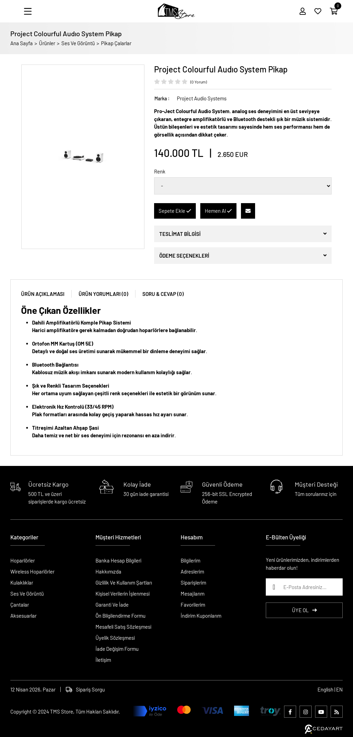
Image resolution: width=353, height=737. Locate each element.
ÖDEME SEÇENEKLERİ (184, 255)
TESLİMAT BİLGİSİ (180, 234)
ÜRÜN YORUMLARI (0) (103, 294)
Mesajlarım (192, 593)
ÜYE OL (304, 610)
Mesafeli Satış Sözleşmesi (123, 627)
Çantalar (19, 604)
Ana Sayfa (21, 43)
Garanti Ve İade (112, 604)
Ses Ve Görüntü (78, 43)
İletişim (103, 660)
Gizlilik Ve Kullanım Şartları (123, 582)
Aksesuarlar (23, 615)
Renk (159, 171)
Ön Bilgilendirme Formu (120, 615)
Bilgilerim (190, 560)
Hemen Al (218, 211)
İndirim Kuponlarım (201, 615)
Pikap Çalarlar (116, 43)
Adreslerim (192, 571)
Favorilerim (193, 604)
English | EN (330, 689)
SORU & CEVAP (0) (163, 294)
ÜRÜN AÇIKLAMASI (42, 294)
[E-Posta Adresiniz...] (304, 587)
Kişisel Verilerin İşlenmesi (122, 593)
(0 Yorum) (198, 81)
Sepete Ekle (175, 211)
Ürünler (47, 43)
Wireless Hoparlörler (32, 571)
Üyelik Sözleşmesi (115, 638)
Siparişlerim (193, 582)
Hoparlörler (22, 560)
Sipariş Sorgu (85, 689)
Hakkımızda (108, 571)
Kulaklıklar (21, 582)
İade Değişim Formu (117, 649)
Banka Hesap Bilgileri (118, 560)
